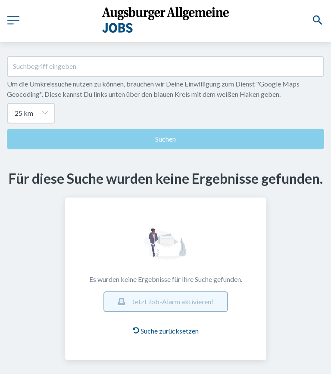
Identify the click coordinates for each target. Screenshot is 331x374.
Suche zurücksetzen (166, 331)
